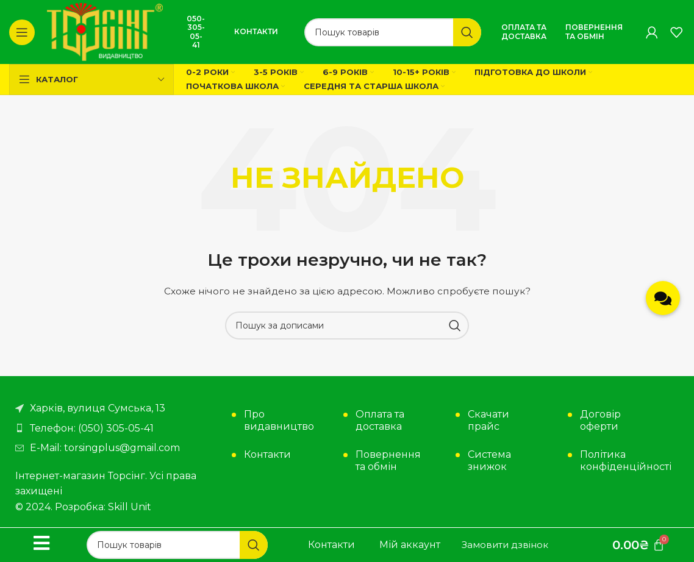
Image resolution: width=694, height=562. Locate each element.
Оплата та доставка (523, 31)
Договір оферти (600, 420)
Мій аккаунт (409, 544)
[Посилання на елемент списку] (117, 428)
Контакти (256, 31)
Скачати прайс (488, 420)
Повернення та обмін (594, 31)
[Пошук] (392, 32)
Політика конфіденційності (618, 460)
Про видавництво (279, 420)
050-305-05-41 (196, 31)
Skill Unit (129, 507)
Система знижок (489, 460)
